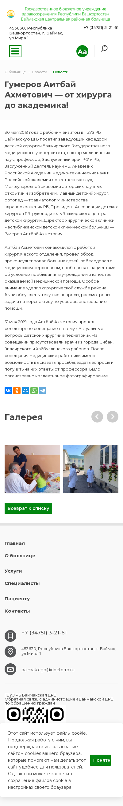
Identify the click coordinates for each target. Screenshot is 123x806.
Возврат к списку (28, 508)
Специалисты (22, 583)
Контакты (17, 611)
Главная (15, 543)
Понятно (102, 760)
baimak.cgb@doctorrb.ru (48, 670)
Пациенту (17, 599)
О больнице (20, 555)
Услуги (13, 571)
